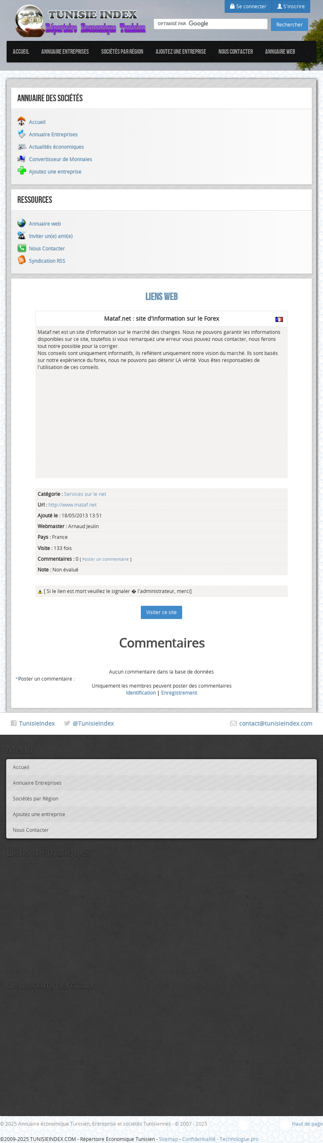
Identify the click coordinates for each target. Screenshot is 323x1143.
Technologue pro (239, 1139)
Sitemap (168, 1139)
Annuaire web (280, 51)
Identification (141, 692)
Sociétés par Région (122, 51)
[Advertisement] (100, 422)
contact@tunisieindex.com (275, 723)
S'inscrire (291, 6)
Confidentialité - (201, 1139)
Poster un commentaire (105, 559)
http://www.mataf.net (72, 504)
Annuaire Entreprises (65, 51)
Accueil (21, 51)
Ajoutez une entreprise (181, 51)
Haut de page (307, 1123)
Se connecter (248, 6)
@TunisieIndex (93, 723)
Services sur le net (85, 494)
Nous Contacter (235, 51)
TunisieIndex (37, 723)
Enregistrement (179, 692)
